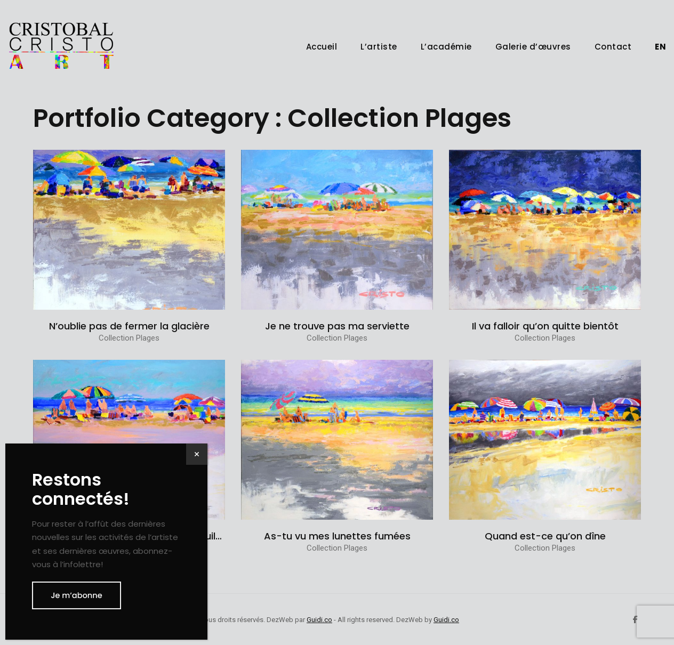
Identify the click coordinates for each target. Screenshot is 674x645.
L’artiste (378, 46)
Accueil (322, 46)
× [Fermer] (196, 454)
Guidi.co (319, 620)
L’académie (446, 46)
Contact (613, 46)
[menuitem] (660, 47)
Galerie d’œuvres (533, 46)
